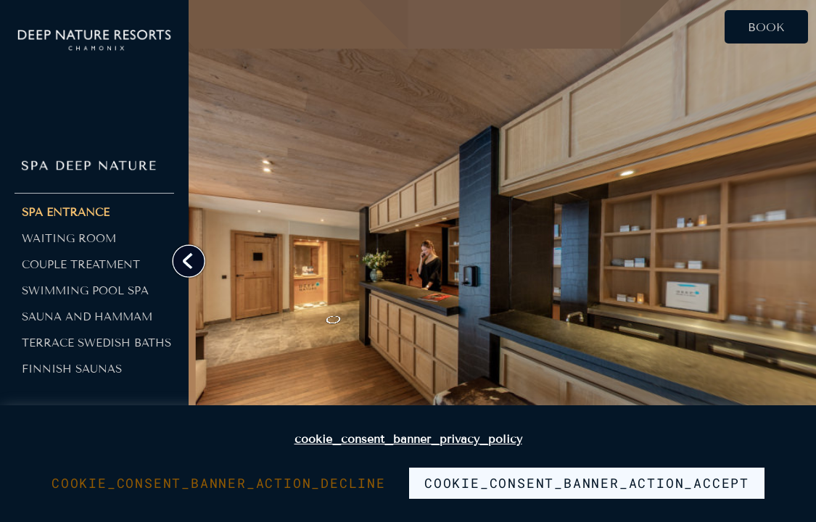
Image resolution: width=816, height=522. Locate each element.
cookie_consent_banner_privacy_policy (408, 439)
